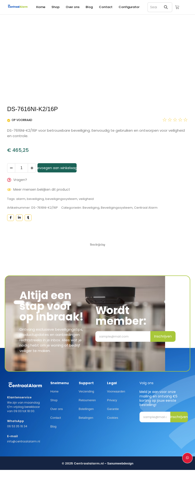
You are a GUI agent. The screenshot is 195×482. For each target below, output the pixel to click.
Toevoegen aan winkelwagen (57, 168)
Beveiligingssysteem (117, 207)
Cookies (112, 417)
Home (40, 7)
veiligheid (86, 199)
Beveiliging (91, 207)
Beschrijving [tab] (98, 244)
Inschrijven (163, 336)
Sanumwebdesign (120, 463)
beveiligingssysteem (61, 199)
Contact (105, 7)
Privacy (112, 400)
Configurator (129, 7)
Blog (89, 7)
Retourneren (87, 400)
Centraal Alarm (146, 207)
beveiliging (35, 199)
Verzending (86, 391)
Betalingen (86, 417)
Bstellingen (86, 409)
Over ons (72, 7)
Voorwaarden (116, 391)
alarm (20, 199)
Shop (55, 7)
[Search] (153, 7)
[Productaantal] (21, 168)
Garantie (113, 409)
